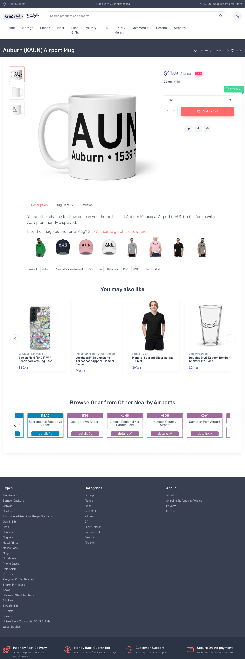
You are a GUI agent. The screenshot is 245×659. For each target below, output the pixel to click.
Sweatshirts (10, 605)
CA (100, 269)
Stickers (8, 600)
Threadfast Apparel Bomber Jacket (95, 353)
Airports (180, 28)
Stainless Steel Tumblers (18, 595)
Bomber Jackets (13, 500)
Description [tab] (39, 205)
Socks (6, 590)
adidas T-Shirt (140, 353)
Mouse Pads (10, 548)
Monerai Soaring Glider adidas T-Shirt (152, 359)
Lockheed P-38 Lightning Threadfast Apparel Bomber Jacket (95, 361)
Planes (45, 28)
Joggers (8, 537)
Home (10, 28)
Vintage (27, 28)
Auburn (46, 269)
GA (105, 28)
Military (91, 28)
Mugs (6, 553)
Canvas (7, 506)
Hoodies (8, 532)
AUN (90, 269)
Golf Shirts (10, 521)
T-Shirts (8, 611)
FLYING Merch (120, 30)
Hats (6, 527)
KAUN (236, 50)
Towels (7, 616)
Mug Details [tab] (64, 205)
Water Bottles (12, 626)
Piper (60, 28)
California (112, 269)
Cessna (161, 28)
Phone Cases (11, 563)
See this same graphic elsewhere (117, 231)
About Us (172, 495)
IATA (125, 269)
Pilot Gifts (75, 30)
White (158, 269)
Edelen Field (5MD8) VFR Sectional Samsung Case (35, 359)
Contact (171, 511)
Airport (33, 269)
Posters (8, 574)
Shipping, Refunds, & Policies (184, 500)
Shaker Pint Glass (199, 353)
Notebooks (10, 558)
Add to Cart (207, 111)
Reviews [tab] (86, 205)
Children (8, 511)
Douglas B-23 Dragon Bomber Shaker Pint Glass (209, 359)
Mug (147, 269)
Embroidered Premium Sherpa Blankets (27, 516)
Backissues (10, 495)
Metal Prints (10, 542)
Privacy (171, 506)
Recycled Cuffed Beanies (18, 579)
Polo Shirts (10, 569)
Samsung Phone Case (31, 353)
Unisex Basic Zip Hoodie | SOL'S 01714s (26, 621)
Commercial (140, 28)
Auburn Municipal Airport (69, 269)
